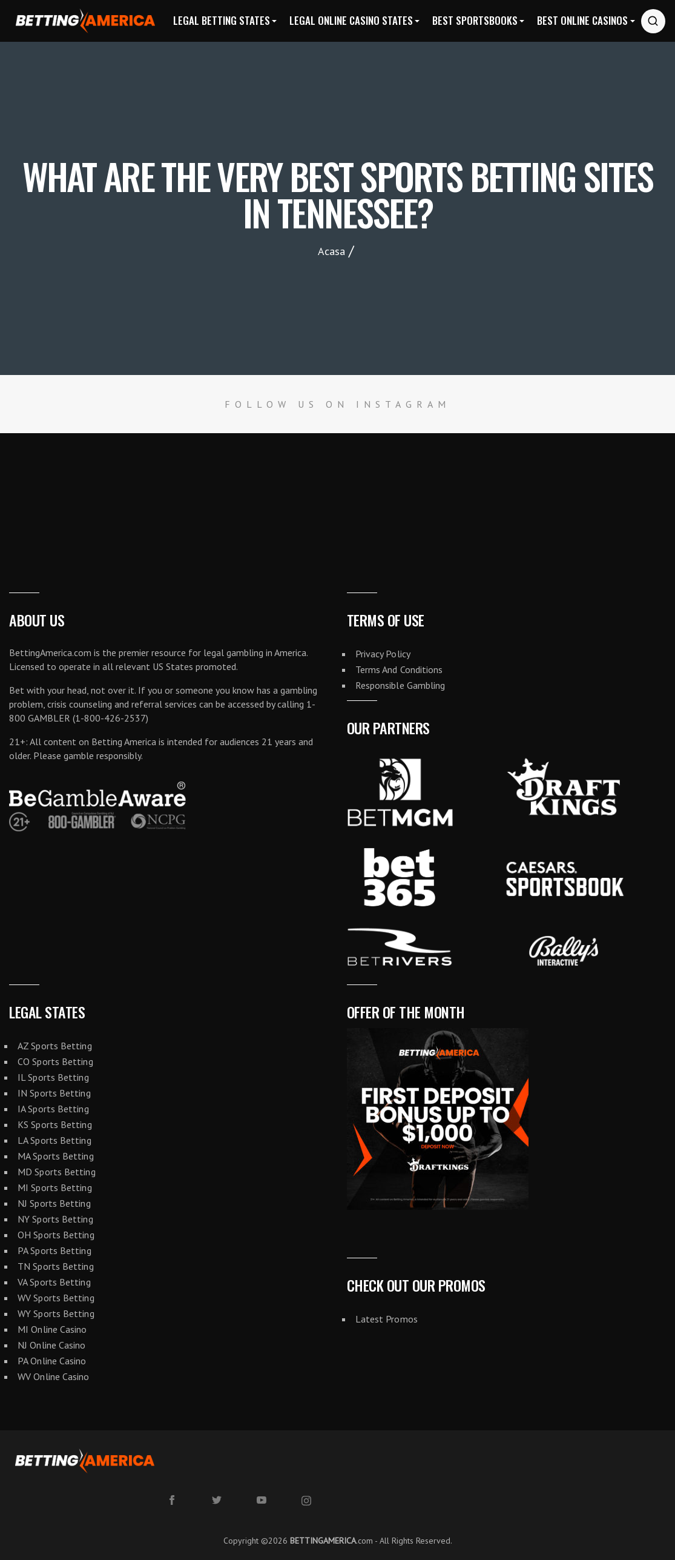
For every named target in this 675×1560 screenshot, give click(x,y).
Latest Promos (386, 1319)
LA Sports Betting (54, 1140)
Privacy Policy (382, 654)
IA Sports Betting (53, 1109)
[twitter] (217, 1500)
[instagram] (306, 1500)
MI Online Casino (52, 1329)
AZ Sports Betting (55, 1046)
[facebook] (172, 1500)
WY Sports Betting (56, 1313)
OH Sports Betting (56, 1235)
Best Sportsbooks (475, 20)
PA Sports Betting (54, 1250)
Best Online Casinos (582, 20)
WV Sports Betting (56, 1298)
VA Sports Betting (54, 1282)
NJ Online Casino (52, 1345)
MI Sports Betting (55, 1187)
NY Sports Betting (55, 1219)
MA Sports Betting (56, 1156)
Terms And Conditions (399, 669)
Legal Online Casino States (351, 20)
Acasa (331, 251)
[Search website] (653, 21)
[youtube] (262, 1500)
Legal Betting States (221, 20)
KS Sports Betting (55, 1124)
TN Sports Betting (56, 1266)
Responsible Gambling (400, 685)
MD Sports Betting (57, 1172)
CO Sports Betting (55, 1061)
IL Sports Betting (53, 1077)
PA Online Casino (52, 1361)
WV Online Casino (54, 1376)
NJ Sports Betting (54, 1203)
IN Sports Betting (54, 1093)
